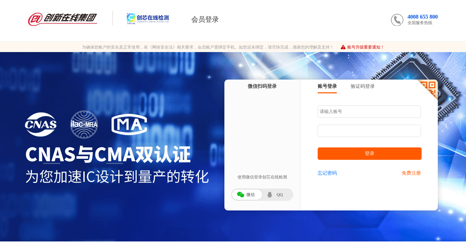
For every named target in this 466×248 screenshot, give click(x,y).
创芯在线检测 (141, 18)
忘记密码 (327, 173)
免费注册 (411, 173)
